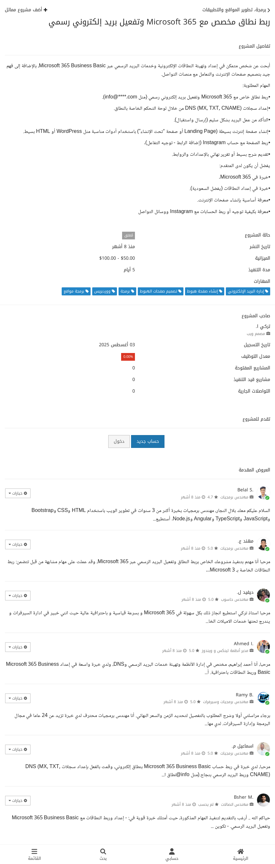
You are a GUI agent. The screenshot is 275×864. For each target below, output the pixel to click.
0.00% (128, 357)
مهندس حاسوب (234, 599)
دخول (119, 441)
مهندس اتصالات (234, 804)
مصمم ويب (256, 333)
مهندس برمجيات (234, 497)
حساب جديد (148, 441)
